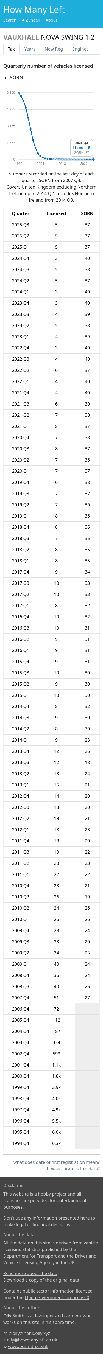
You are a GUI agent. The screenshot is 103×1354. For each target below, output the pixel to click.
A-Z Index (31, 20)
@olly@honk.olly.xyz (29, 1333)
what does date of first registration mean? (56, 1162)
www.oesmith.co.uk (28, 1346)
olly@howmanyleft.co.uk (32, 1340)
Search (9, 20)
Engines (80, 49)
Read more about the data (30, 1273)
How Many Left (34, 9)
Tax (11, 49)
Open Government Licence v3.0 (57, 1297)
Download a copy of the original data (41, 1280)
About (51, 20)
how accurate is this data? (73, 1169)
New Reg (54, 49)
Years (29, 49)
